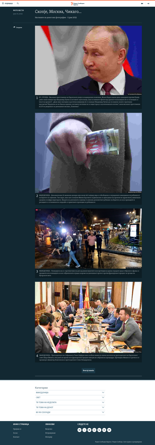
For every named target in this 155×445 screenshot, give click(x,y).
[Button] (17, 28)
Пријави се (17, 429)
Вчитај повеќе (88, 371)
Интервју (48, 437)
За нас (15, 433)
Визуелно (48, 429)
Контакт (16, 437)
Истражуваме (50, 433)
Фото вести (18, 11)
